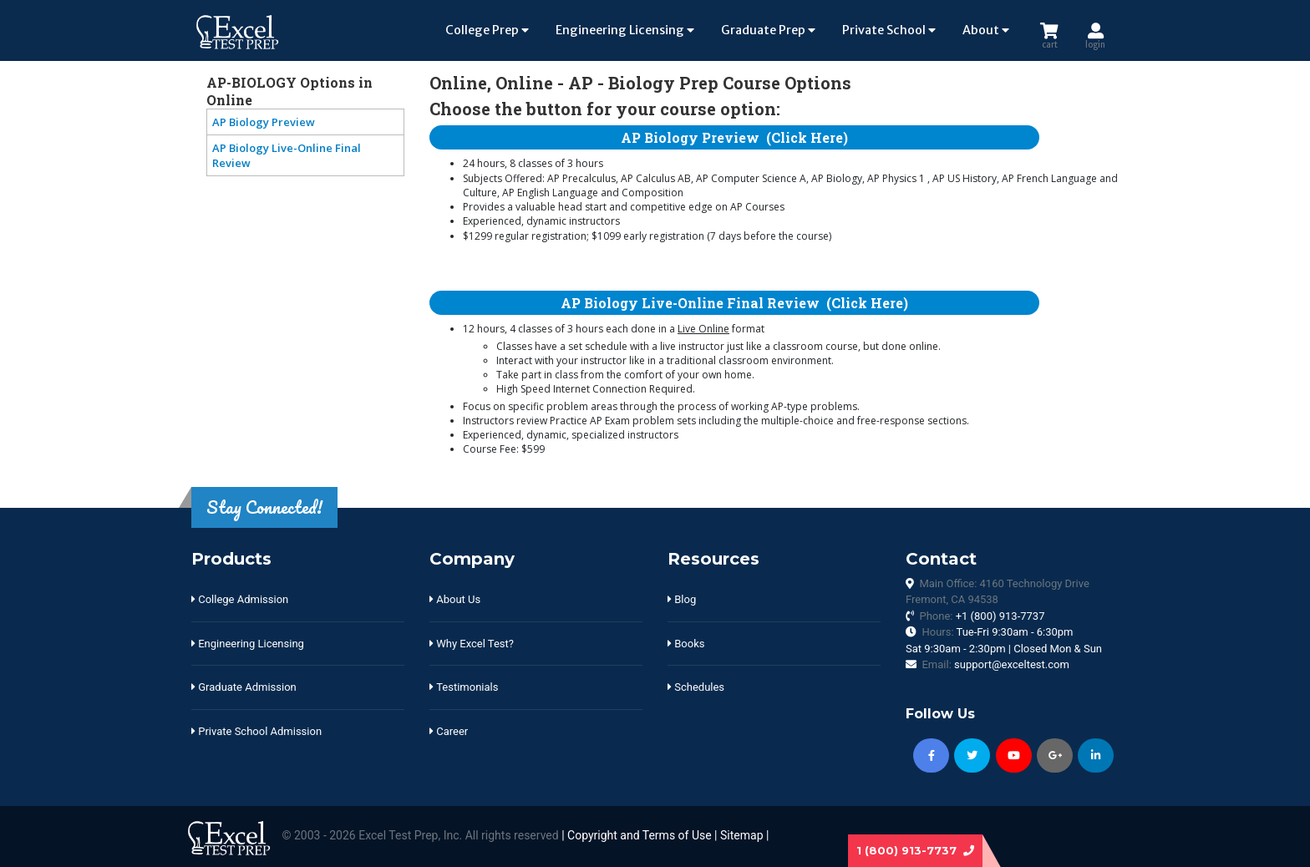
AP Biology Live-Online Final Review (286, 155)
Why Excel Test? (471, 643)
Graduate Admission (244, 687)
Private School (889, 30)
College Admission (239, 599)
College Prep (487, 30)
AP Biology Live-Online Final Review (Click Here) (734, 303)
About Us (454, 599)
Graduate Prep (768, 30)
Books (686, 643)
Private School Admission (256, 731)
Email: (995, 664)
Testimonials (463, 687)
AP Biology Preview (263, 121)
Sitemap (741, 835)
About (985, 30)
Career (448, 731)
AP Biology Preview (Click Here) (734, 137)
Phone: (981, 616)
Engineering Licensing (625, 30)
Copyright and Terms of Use (639, 835)
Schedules (696, 687)
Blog (682, 599)
